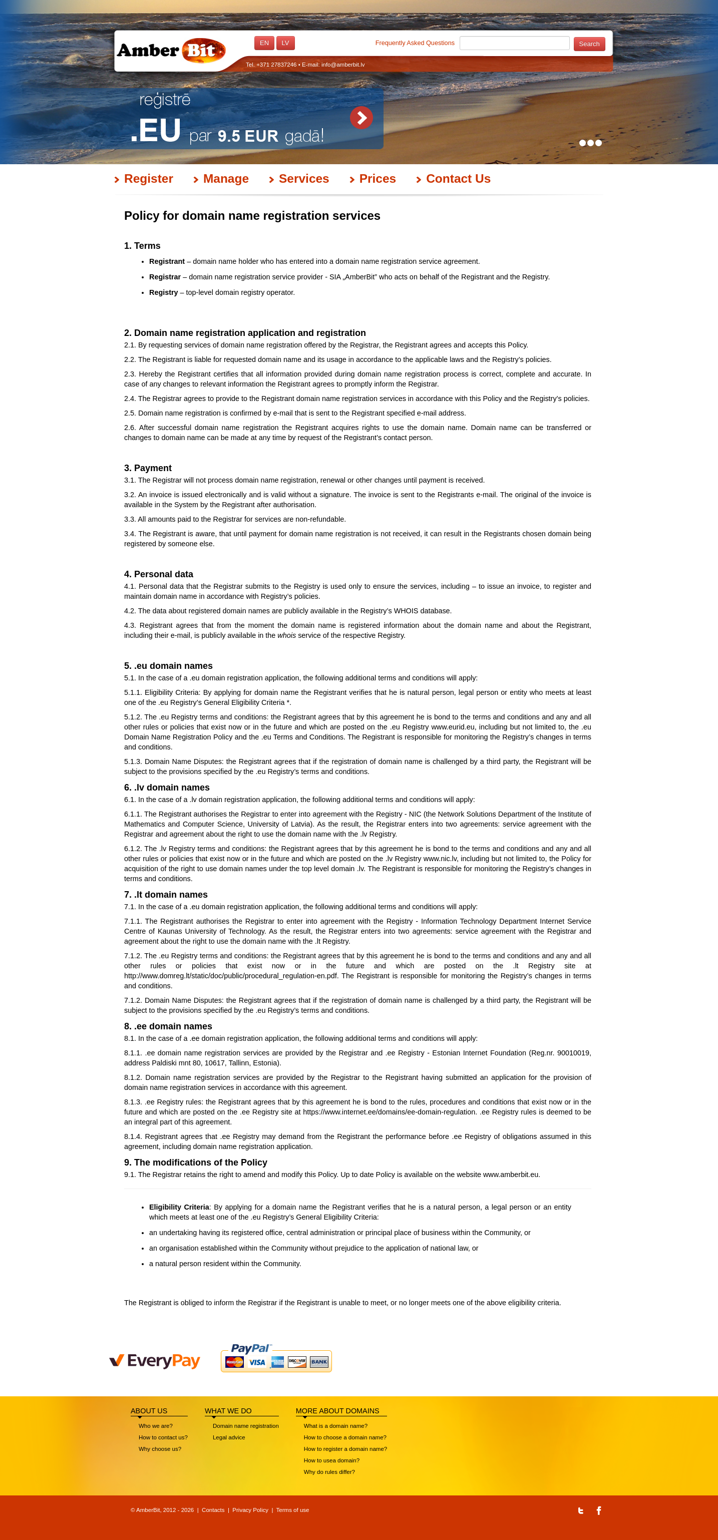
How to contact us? (163, 1437)
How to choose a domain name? (345, 1437)
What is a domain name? (336, 1426)
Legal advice (229, 1437)
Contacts (213, 1510)
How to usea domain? (332, 1460)
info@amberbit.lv (343, 65)
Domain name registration (246, 1426)
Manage (226, 178)
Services (304, 178)
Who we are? (156, 1426)
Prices (378, 178)
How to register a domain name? (345, 1449)
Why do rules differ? (329, 1472)
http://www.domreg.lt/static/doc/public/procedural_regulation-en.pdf (230, 976)
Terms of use (292, 1510)
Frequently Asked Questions (415, 43)
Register (148, 178)
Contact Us (458, 178)
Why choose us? (160, 1449)
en (264, 43)
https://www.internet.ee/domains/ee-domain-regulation (389, 1112)
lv (285, 43)
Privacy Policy (250, 1510)
